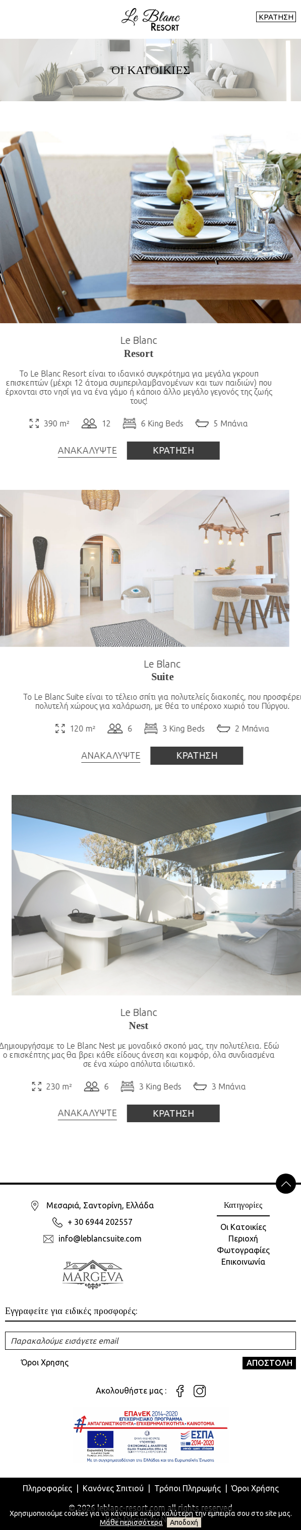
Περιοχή (243, 1238)
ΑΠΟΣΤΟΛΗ (269, 1362)
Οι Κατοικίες (243, 1226)
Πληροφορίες (47, 1488)
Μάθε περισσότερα (131, 1522)
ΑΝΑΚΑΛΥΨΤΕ (67, 450)
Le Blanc (118, 340)
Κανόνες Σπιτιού (113, 1488)
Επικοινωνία (243, 1261)
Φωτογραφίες (243, 1250)
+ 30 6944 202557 (100, 1221)
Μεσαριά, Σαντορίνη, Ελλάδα (100, 1205)
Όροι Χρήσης (255, 1488)
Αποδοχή (184, 1522)
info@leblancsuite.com (100, 1238)
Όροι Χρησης (45, 1362)
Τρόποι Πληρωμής (187, 1488)
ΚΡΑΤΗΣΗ (276, 17)
